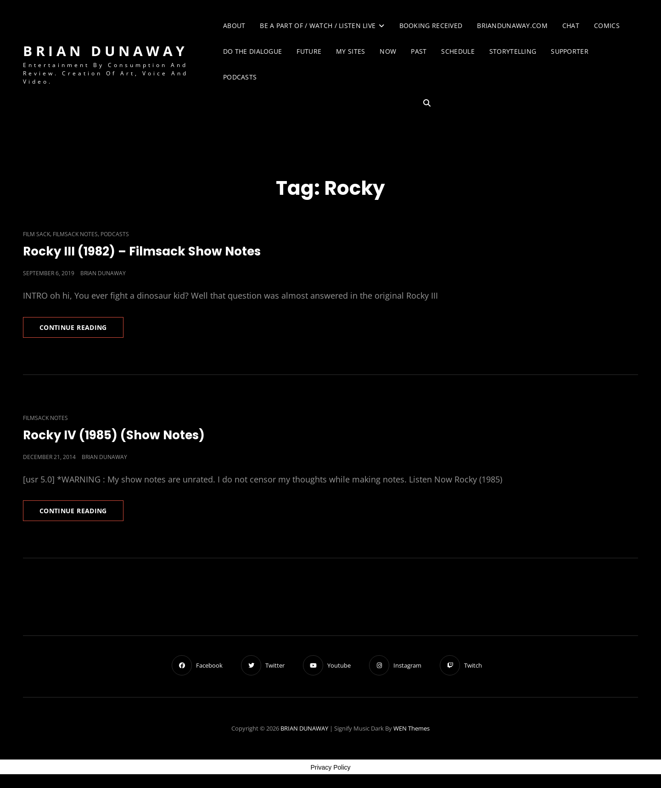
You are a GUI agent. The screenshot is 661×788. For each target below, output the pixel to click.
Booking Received (431, 25)
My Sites (350, 51)
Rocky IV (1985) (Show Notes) (114, 435)
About (234, 25)
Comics (607, 25)
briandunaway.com (512, 25)
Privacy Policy (330, 767)
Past (418, 51)
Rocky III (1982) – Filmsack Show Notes (142, 251)
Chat (570, 25)
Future (309, 51)
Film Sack (36, 234)
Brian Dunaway (103, 273)
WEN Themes (411, 728)
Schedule (457, 51)
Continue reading (81, 330)
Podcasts (240, 77)
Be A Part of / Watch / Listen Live (317, 25)
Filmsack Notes (75, 234)
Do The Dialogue (252, 51)
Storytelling (512, 51)
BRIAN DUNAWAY (105, 50)
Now (388, 51)
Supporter (569, 51)
